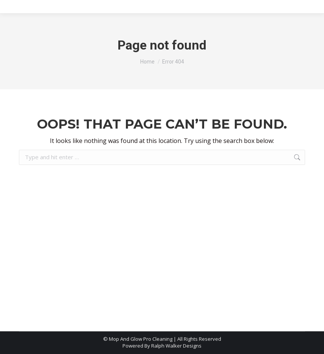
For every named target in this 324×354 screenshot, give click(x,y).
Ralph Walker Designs (176, 345)
